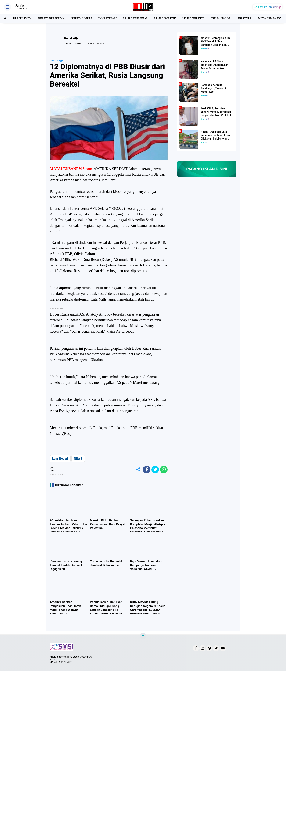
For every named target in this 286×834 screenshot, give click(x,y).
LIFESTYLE (244, 18)
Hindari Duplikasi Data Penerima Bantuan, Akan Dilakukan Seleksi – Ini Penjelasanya (215, 135)
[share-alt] (138, 469)
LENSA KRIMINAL (135, 18)
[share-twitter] (155, 469)
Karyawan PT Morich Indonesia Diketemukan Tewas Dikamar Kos (215, 65)
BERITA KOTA (22, 18)
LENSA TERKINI (193, 18)
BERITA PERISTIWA (51, 18)
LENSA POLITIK (165, 18)
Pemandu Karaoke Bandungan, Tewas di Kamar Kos (213, 88)
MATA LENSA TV (269, 18)
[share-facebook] (146, 469)
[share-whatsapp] (164, 469)
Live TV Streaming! (269, 7)
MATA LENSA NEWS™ (61, 662)
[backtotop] (143, 636)
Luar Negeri (57, 60)
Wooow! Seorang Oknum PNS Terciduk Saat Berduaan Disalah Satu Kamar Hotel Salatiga (215, 41)
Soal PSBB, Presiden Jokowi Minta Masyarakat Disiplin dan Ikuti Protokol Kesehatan (216, 112)
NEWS (78, 458)
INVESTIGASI (107, 18)
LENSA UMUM (220, 18)
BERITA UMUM (81, 18)
